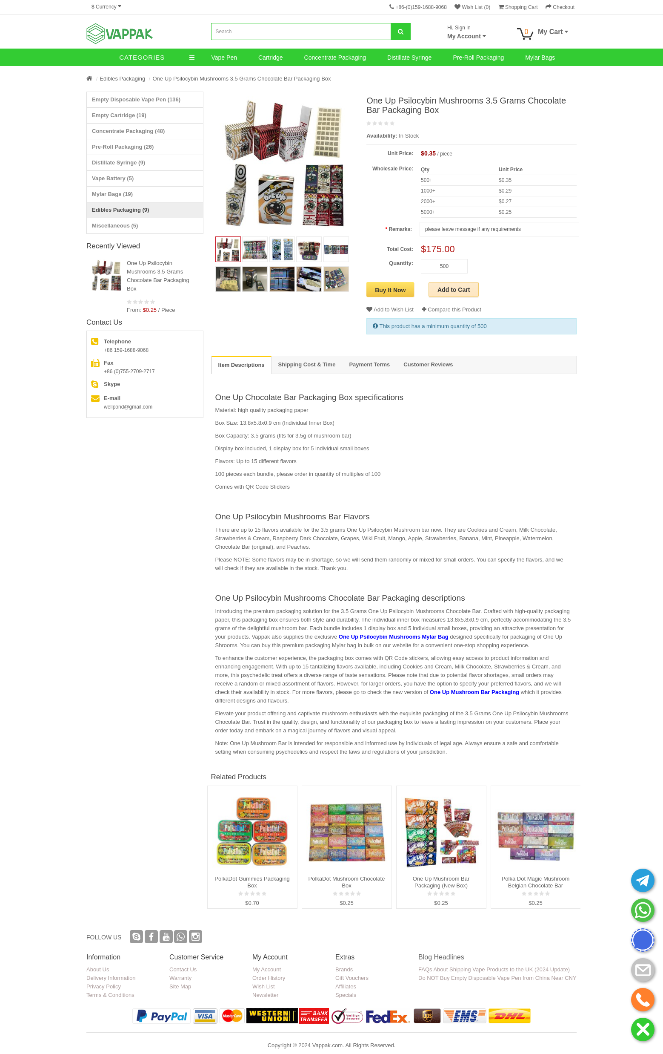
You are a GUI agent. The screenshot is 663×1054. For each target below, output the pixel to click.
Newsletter (265, 995)
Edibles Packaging (122, 78)
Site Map (180, 986)
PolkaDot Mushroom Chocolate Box (347, 882)
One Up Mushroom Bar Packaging (474, 692)
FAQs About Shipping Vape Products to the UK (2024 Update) (494, 969)
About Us (97, 969)
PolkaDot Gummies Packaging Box (251, 882)
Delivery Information (111, 978)
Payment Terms (369, 364)
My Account (266, 969)
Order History (268, 978)
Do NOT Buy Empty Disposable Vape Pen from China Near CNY (497, 978)
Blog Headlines (441, 957)
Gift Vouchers (352, 978)
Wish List (263, 986)
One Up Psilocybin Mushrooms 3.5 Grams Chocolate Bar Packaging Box (241, 78)
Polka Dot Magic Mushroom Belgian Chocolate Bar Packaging (536, 882)
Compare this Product (451, 309)
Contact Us (183, 969)
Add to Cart (453, 289)
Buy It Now (390, 290)
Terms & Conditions (110, 995)
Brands (344, 969)
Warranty (180, 978)
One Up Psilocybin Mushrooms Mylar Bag (394, 637)
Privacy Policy (103, 986)
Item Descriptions (241, 365)
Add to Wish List (390, 309)
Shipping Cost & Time (307, 364)
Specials (345, 995)
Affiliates (345, 986)
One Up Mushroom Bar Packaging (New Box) (441, 882)
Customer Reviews (428, 364)
